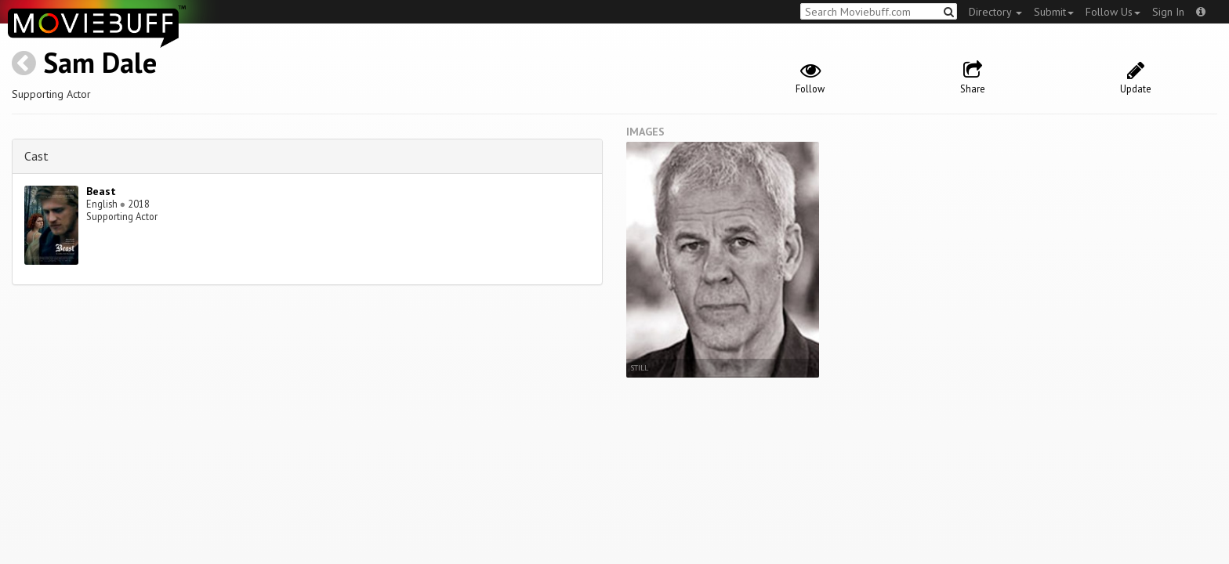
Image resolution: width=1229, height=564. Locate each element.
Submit (1054, 12)
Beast (101, 191)
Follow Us (1113, 12)
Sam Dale (100, 62)
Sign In (1168, 12)
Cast (36, 156)
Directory (995, 12)
